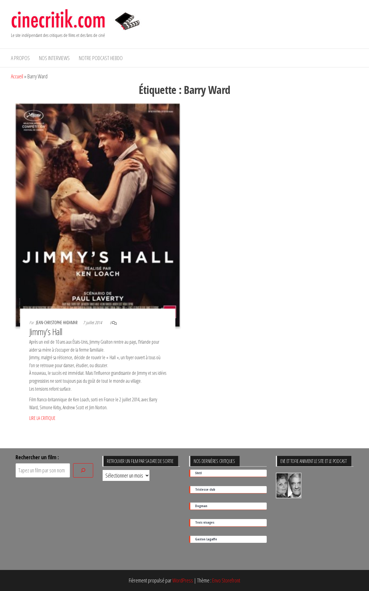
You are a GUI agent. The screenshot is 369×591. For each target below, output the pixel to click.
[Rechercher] (83, 470)
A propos (20, 58)
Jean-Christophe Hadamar (57, 322)
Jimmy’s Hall (45, 331)
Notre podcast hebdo (101, 58)
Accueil (17, 76)
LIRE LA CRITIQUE (42, 418)
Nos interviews (54, 58)
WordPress (182, 580)
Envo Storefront (226, 580)
